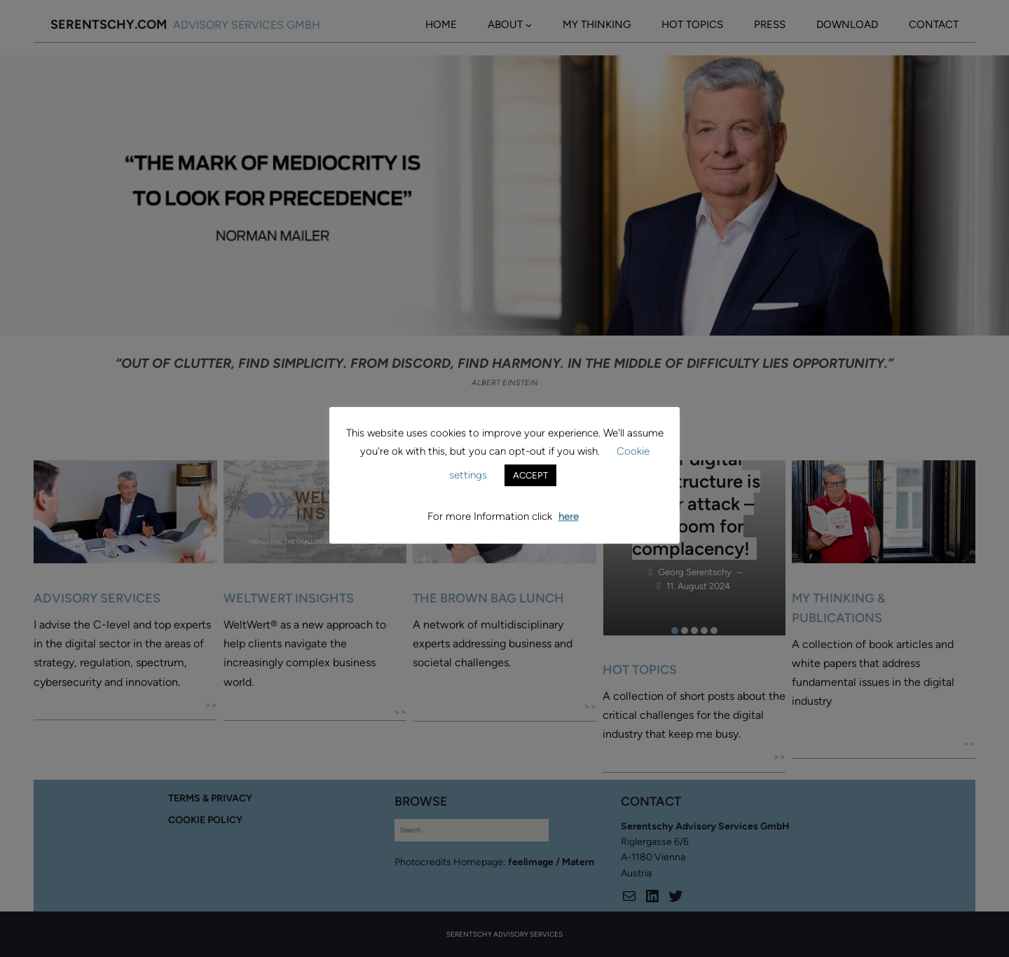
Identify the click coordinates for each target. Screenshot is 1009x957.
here (568, 516)
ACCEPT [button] (530, 475)
